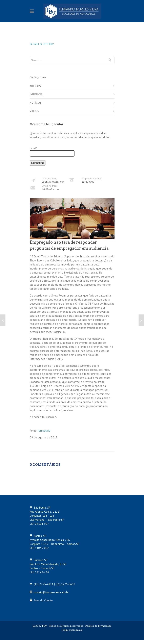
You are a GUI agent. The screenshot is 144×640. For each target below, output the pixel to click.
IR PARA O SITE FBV (42, 44)
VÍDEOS (34, 111)
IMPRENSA (36, 94)
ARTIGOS (35, 86)
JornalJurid (44, 430)
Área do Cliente (43, 600)
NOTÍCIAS (36, 102)
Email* (52, 151)
